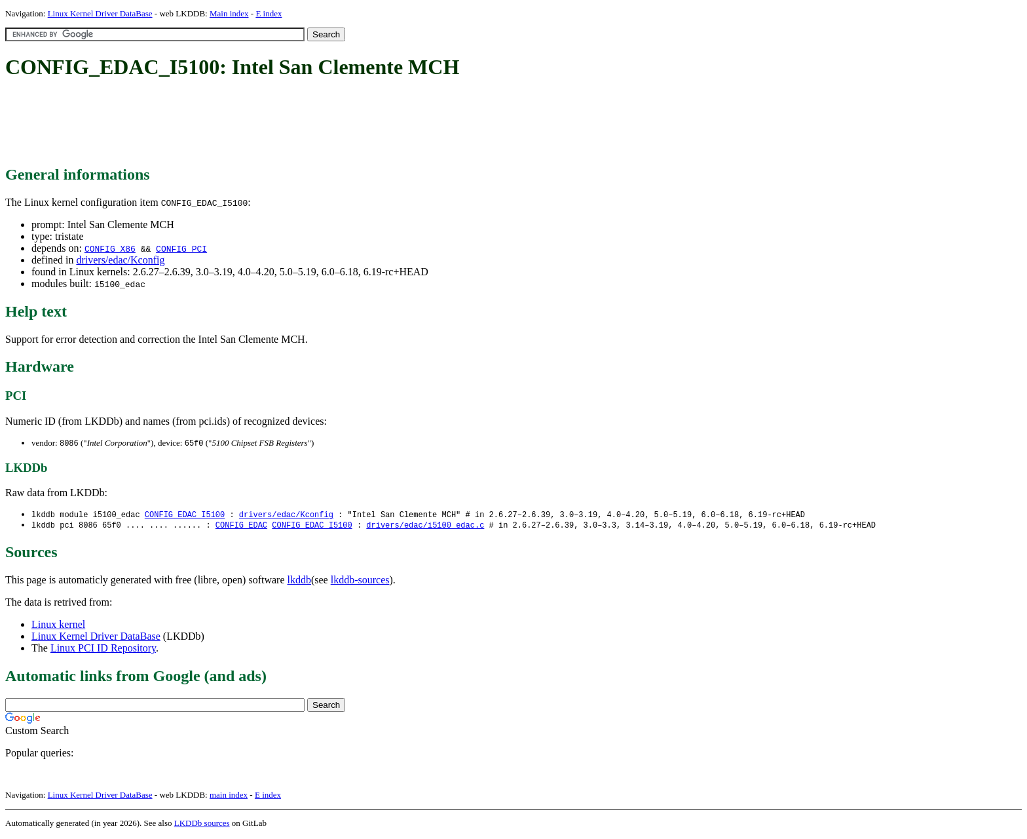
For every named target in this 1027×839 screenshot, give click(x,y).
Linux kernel (58, 626)
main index (229, 797)
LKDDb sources (202, 825)
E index (268, 13)
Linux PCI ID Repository (103, 649)
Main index (229, 13)
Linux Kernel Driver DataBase (100, 13)
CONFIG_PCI (181, 248)
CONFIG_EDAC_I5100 (185, 515)
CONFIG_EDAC (241, 526)
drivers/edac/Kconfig (120, 259)
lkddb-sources (360, 581)
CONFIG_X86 (110, 248)
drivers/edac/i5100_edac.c (425, 526)
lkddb (299, 581)
